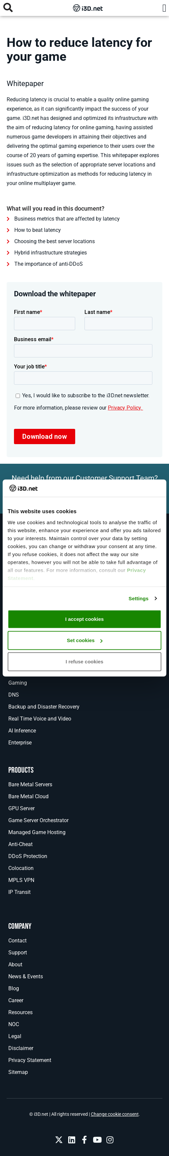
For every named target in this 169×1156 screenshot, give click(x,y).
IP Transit (19, 892)
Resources (20, 1012)
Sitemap (18, 1072)
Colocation (21, 868)
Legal (14, 1036)
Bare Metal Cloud (28, 796)
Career (15, 1000)
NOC (13, 1024)
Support (17, 952)
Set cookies (84, 640)
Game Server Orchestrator (38, 820)
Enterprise (20, 742)
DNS (13, 695)
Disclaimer (20, 1048)
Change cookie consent (115, 1114)
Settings (139, 598)
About (15, 964)
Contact (17, 940)
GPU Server (21, 808)
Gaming (17, 683)
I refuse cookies (84, 661)
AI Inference (22, 730)
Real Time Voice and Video (39, 719)
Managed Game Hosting (37, 832)
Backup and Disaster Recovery (44, 707)
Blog (13, 988)
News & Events (25, 976)
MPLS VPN (21, 880)
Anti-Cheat (20, 844)
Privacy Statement (29, 1060)
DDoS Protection (27, 856)
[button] (164, 8)
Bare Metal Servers (30, 784)
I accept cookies (84, 619)
